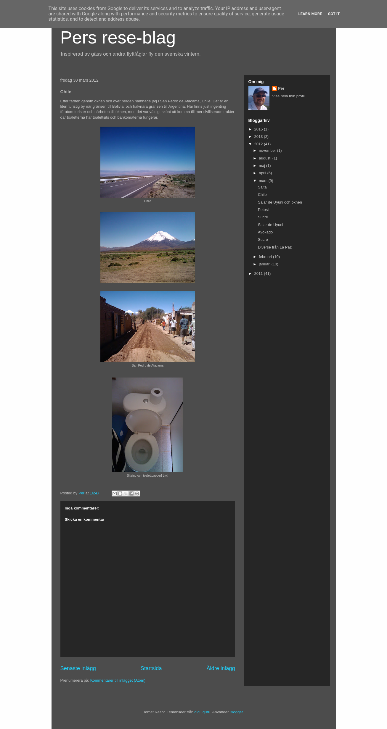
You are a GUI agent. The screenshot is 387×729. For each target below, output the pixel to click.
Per (281, 88)
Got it (334, 14)
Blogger (236, 712)
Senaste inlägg (78, 668)
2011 (259, 273)
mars (264, 180)
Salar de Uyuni (270, 224)
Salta (262, 187)
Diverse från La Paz (275, 247)
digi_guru (203, 712)
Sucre (263, 217)
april (263, 173)
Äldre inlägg (220, 668)
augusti (265, 158)
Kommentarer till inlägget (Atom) (117, 680)
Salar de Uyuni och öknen (280, 202)
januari (265, 264)
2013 (259, 136)
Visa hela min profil (288, 96)
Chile (262, 194)
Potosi (263, 209)
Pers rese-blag (118, 37)
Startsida (151, 668)
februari (266, 256)
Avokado (265, 232)
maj (262, 165)
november (268, 150)
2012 (259, 144)
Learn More (310, 14)
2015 (259, 129)
